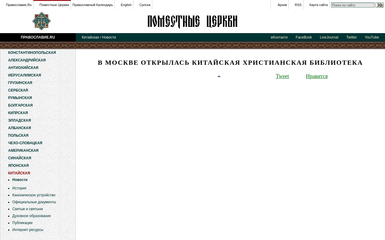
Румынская (20, 98)
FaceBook (304, 37)
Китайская (192, 21)
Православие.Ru (19, 5)
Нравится (317, 76)
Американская (23, 150)
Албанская (19, 128)
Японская (18, 166)
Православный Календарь (92, 5)
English (126, 5)
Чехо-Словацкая (25, 143)
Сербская (18, 90)
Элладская (19, 120)
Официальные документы (34, 202)
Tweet (282, 76)
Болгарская (20, 105)
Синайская (19, 158)
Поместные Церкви (54, 5)
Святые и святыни (27, 209)
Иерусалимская (24, 75)
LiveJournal (329, 37)
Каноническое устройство (33, 195)
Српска (144, 5)
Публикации (22, 223)
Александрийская (27, 60)
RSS (298, 5)
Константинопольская (32, 53)
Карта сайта (319, 5)
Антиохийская (23, 68)
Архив (282, 5)
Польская (18, 135)
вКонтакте (279, 37)
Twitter (351, 37)
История (19, 188)
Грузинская (20, 83)
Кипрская (18, 113)
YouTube (372, 37)
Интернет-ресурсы (27, 230)
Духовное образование (31, 216)
